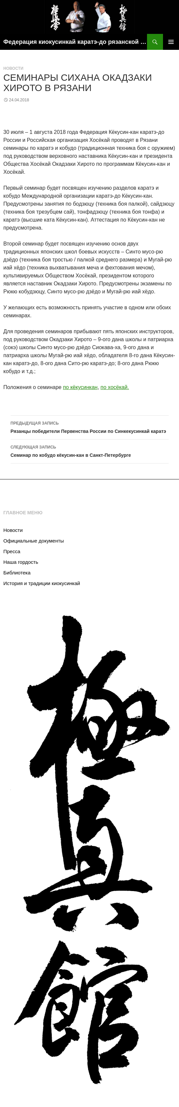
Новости (13, 68)
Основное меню (171, 42)
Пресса (11, 551)
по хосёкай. (115, 387)
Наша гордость (20, 562)
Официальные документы (33, 541)
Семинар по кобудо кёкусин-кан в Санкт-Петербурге (90, 450)
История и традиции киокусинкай (41, 583)
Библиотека (17, 572)
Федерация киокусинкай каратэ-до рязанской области (75, 42)
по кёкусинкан (80, 387)
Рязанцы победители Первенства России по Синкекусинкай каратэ (90, 426)
